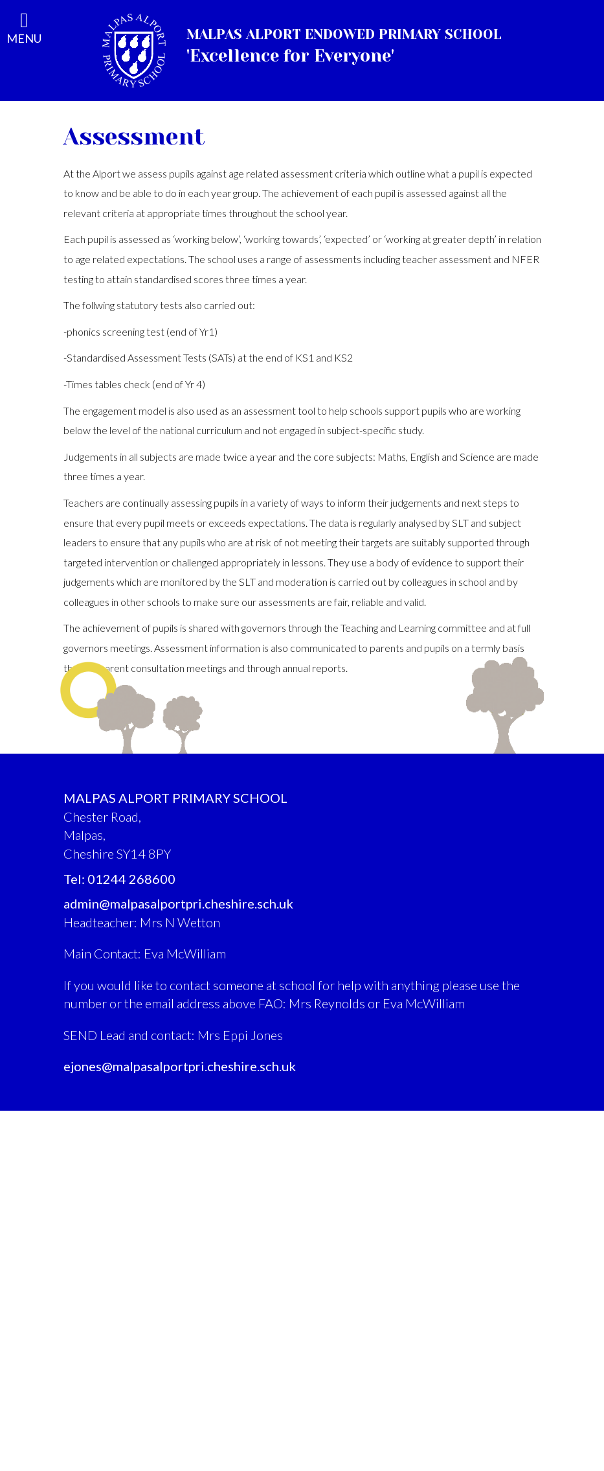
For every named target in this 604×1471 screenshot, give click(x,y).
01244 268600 (131, 878)
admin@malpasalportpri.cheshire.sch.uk (178, 903)
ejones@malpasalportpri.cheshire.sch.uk (179, 1066)
